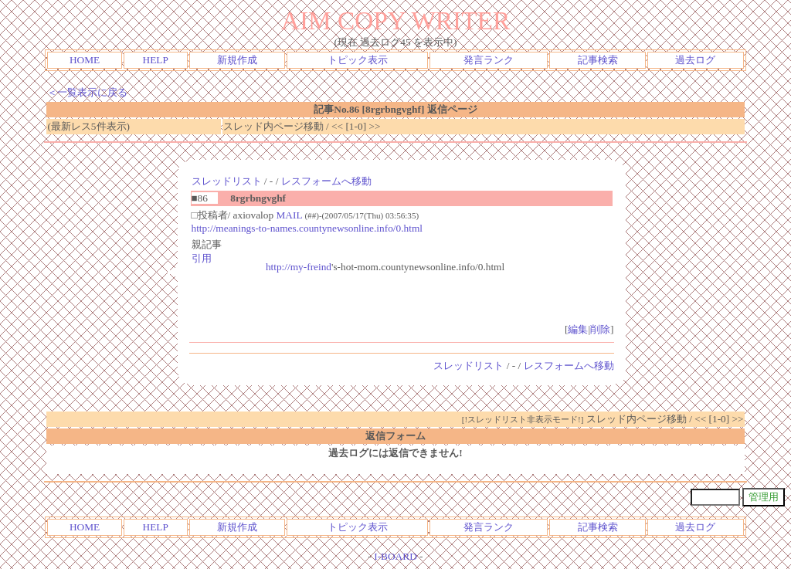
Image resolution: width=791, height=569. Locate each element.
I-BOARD (395, 556)
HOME (85, 60)
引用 (202, 258)
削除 (600, 329)
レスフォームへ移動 (326, 181)
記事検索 (598, 60)
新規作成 (237, 60)
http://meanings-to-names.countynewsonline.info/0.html (307, 228)
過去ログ (695, 60)
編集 (578, 329)
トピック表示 (358, 60)
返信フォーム (395, 436)
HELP (155, 60)
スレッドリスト (227, 181)
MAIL (289, 215)
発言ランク (488, 60)
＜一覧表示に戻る (87, 92)
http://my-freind (298, 267)
